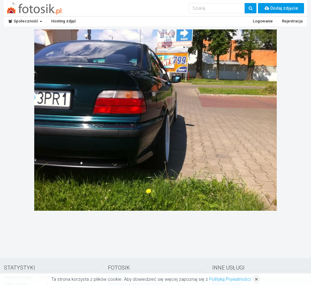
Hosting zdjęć (63, 21)
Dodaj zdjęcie (281, 8)
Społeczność (25, 21)
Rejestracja (292, 21)
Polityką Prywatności (230, 279)
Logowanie (263, 21)
